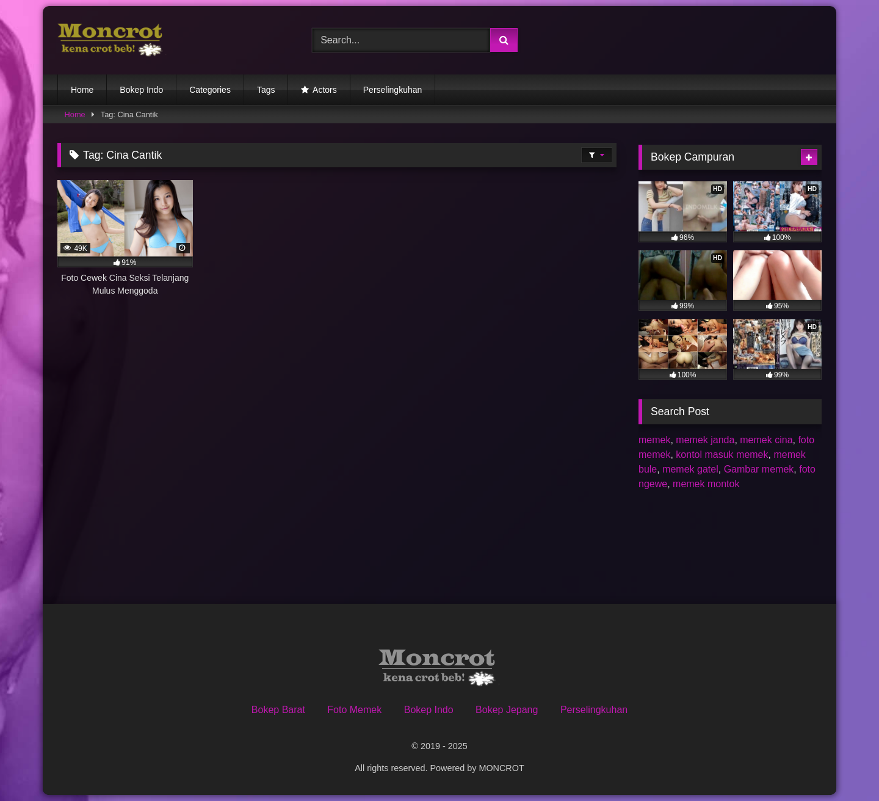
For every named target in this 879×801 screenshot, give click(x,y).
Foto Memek (354, 710)
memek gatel (690, 469)
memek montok (706, 484)
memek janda (705, 440)
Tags (266, 90)
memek (654, 440)
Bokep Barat (278, 710)
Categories (210, 90)
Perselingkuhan (392, 90)
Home (82, 90)
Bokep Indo (141, 90)
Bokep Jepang (507, 710)
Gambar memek (759, 469)
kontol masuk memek (722, 454)
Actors (325, 90)
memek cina (766, 440)
